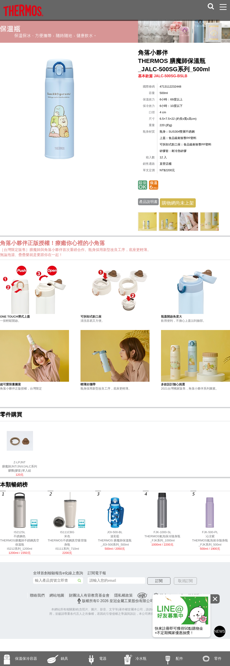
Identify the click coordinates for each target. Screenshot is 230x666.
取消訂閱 (185, 581)
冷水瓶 (131, 658)
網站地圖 (56, 595)
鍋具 (53, 658)
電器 (91, 658)
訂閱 (159, 581)
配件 (168, 658)
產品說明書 (148, 202)
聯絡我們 (37, 595)
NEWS (219, 631)
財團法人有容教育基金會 (89, 595)
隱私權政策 (123, 595)
